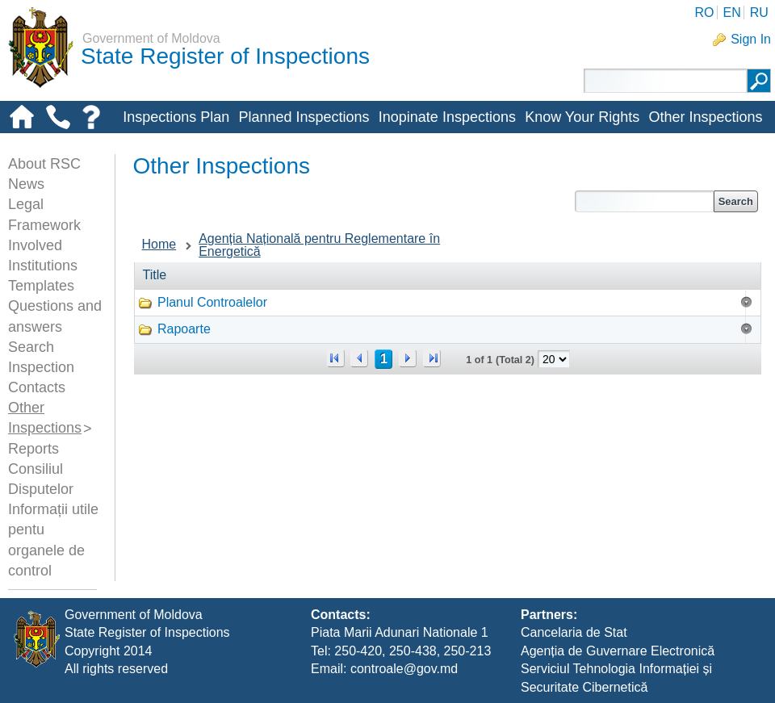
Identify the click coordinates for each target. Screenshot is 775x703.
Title (155, 275)
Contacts (36, 387)
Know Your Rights (582, 117)
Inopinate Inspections (447, 117)
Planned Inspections (303, 117)
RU (759, 12)
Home (159, 244)
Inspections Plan (176, 117)
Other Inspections (705, 117)
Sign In (751, 39)
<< (336, 358)
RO (704, 12)
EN (731, 12)
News (26, 184)
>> (432, 358)
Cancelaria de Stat (574, 632)
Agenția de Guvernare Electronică (617, 651)
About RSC (44, 164)
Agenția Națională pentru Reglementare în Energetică (319, 245)
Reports (33, 449)
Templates (41, 286)
